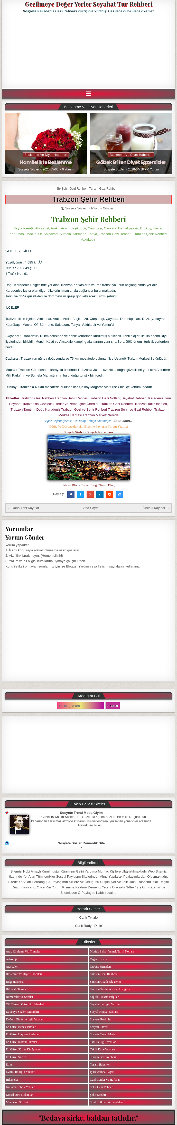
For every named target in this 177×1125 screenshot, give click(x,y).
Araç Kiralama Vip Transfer (23, 951)
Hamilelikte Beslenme (46, 162)
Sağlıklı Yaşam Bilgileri (104, 997)
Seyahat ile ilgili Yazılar (105, 1004)
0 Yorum (67, 169)
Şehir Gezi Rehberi (74, 188)
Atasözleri (12, 966)
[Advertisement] (89, 51)
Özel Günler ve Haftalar (105, 1079)
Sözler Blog (70, 485)
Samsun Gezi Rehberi (103, 974)
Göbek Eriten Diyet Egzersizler (131, 162)
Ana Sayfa (91, 508)
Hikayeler (12, 1079)
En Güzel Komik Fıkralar (21, 1042)
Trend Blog (107, 485)
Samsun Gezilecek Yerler (105, 982)
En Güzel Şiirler (16, 1057)
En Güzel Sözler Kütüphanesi (24, 1049)
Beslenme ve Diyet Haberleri (45, 155)
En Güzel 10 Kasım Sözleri (55, 817)
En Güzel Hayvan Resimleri (23, 1034)
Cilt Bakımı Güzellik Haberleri (25, 1004)
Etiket (9, 1064)
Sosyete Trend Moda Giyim (81, 813)
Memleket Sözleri (17, 1102)
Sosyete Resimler (100, 1019)
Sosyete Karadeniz (100, 432)
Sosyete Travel (99, 1027)
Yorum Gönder (103, 208)
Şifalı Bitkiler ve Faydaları (106, 1102)
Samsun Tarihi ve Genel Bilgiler (110, 989)
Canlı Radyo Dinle (88, 926)
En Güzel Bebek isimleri (21, 1027)
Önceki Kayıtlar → (156, 508)
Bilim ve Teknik (16, 989)
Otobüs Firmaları (100, 966)
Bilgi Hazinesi (15, 982)
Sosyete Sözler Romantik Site (81, 843)
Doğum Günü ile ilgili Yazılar (24, 1019)
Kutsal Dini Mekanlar (19, 1095)
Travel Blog (89, 485)
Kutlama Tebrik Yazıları (20, 1087)
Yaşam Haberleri (100, 1064)
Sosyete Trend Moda (102, 1034)
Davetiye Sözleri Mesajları (22, 1011)
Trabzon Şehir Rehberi (88, 199)
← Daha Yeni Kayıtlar (23, 508)
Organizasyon (98, 959)
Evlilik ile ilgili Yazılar (20, 1072)
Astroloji (11, 959)
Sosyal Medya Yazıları (104, 1011)
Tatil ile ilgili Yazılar (103, 1042)
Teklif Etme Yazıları (102, 1049)
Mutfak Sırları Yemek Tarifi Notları (112, 951)
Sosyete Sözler (28, 169)
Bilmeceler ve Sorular (19, 997)
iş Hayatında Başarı (102, 1072)
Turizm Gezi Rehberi (103, 188)
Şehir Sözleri (98, 1095)
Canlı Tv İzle (88, 917)
